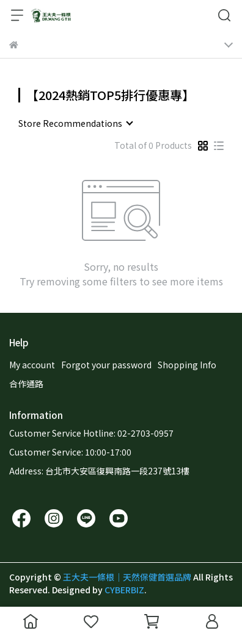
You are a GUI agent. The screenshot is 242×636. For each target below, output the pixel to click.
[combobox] (75, 123)
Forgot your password (106, 365)
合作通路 (26, 383)
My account (32, 365)
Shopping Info (187, 365)
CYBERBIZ (124, 590)
